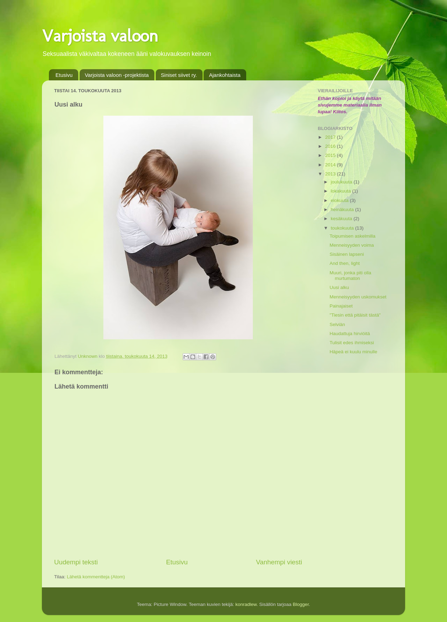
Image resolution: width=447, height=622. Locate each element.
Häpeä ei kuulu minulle (354, 351)
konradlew (246, 604)
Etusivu (64, 75)
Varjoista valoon (100, 35)
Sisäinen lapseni (347, 254)
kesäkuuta (342, 218)
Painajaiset (341, 306)
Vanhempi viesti (279, 562)
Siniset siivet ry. (179, 75)
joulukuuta (342, 182)
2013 (331, 173)
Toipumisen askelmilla (352, 236)
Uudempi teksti (76, 562)
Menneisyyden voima (352, 245)
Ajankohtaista (224, 75)
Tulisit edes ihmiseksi (352, 342)
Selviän (337, 324)
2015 (331, 155)
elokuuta (340, 200)
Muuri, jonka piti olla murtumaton (350, 275)
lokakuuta (341, 191)
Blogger (301, 604)
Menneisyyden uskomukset (358, 296)
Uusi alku (339, 287)
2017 (331, 137)
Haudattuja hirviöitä (350, 333)
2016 (331, 146)
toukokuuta (343, 228)
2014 (331, 164)
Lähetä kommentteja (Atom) (96, 576)
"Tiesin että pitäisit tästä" (355, 315)
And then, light (345, 263)
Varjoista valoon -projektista (117, 75)
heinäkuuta (343, 209)
